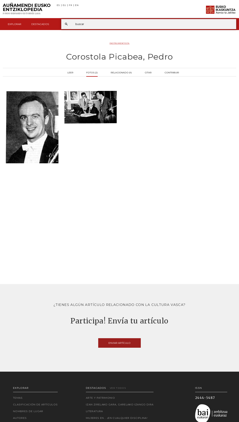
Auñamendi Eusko (27, 9)
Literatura (94, 411)
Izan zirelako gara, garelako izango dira (119, 404)
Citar (148, 72)
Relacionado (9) (121, 72)
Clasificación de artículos (35, 404)
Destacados (40, 24)
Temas (18, 397)
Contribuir (171, 72)
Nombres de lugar (28, 411)
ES (58, 5)
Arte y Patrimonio (100, 397)
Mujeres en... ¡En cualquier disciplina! (117, 417)
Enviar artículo (119, 342)
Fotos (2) (92, 72)
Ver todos (118, 388)
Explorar (14, 24)
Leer (70, 72)
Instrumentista (119, 43)
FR (70, 5)
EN (77, 5)
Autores (20, 417)
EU (64, 5)
